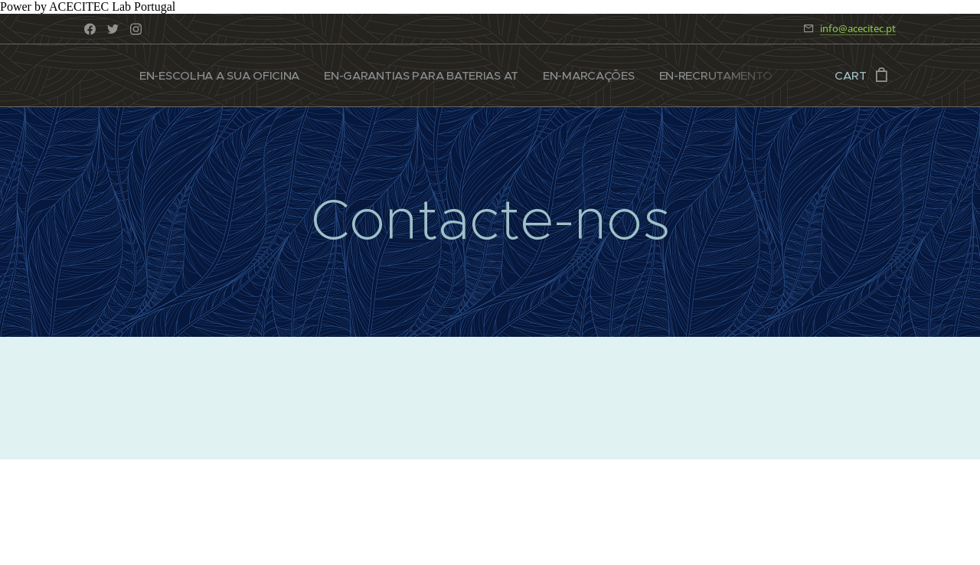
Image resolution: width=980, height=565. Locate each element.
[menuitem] (226, 76)
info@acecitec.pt (858, 28)
